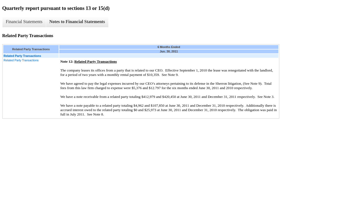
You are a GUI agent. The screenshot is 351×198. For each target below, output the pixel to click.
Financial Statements (24, 21)
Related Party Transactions (21, 60)
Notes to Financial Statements (77, 21)
